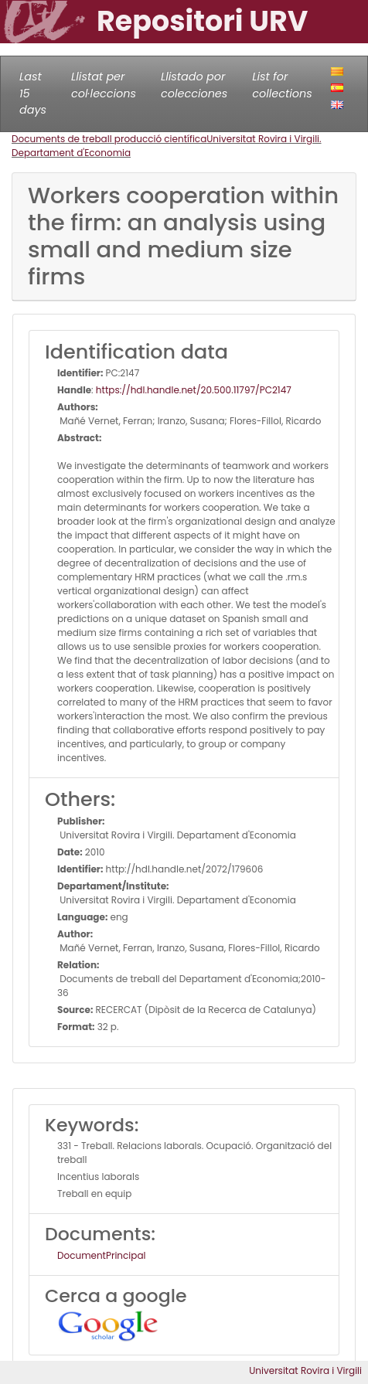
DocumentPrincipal (101, 1255)
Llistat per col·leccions (103, 85)
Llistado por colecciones (194, 85)
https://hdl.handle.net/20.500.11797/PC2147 (193, 389)
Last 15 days (32, 93)
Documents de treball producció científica (109, 138)
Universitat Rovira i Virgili (305, 1370)
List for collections (282, 85)
